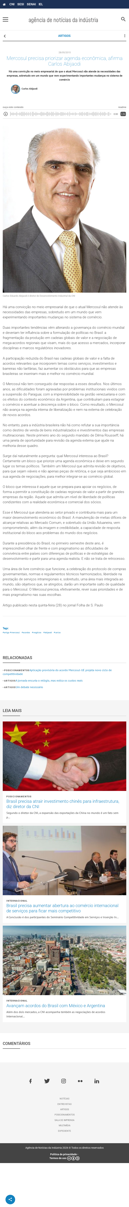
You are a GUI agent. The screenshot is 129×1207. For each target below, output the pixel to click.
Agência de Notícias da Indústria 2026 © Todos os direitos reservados (64, 1191)
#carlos (61, 676)
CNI (11, 4)
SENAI (31, 4)
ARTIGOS (64, 36)
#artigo (6, 676)
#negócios (39, 676)
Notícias (64, 1142)
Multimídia (64, 1169)
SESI (20, 4)
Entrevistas (64, 1148)
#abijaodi (51, 676)
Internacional (17, 944)
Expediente (64, 1174)
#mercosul (15, 676)
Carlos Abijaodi (29, 90)
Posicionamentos (16, 714)
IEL (41, 4)
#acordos (27, 676)
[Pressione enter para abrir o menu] (5, 19)
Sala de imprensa (64, 1164)
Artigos (10, 724)
